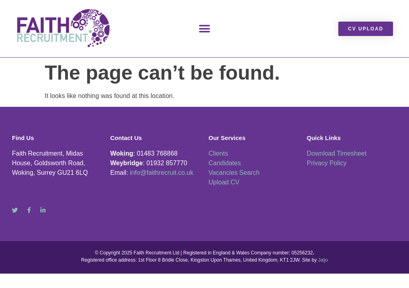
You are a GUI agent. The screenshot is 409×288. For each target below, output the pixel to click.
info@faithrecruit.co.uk (161, 172)
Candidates (224, 163)
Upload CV (223, 182)
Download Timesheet (336, 153)
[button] (204, 29)
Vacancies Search (234, 172)
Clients (218, 153)
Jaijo (323, 260)
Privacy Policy (327, 163)
